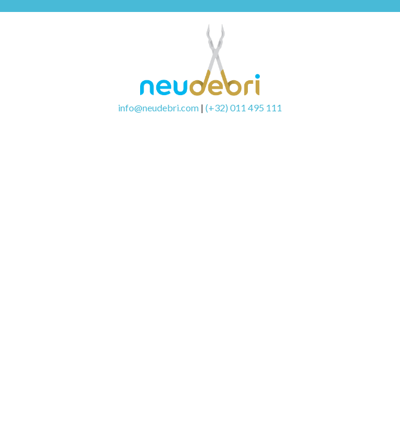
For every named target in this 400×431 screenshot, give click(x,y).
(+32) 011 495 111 (243, 107)
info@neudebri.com (158, 107)
